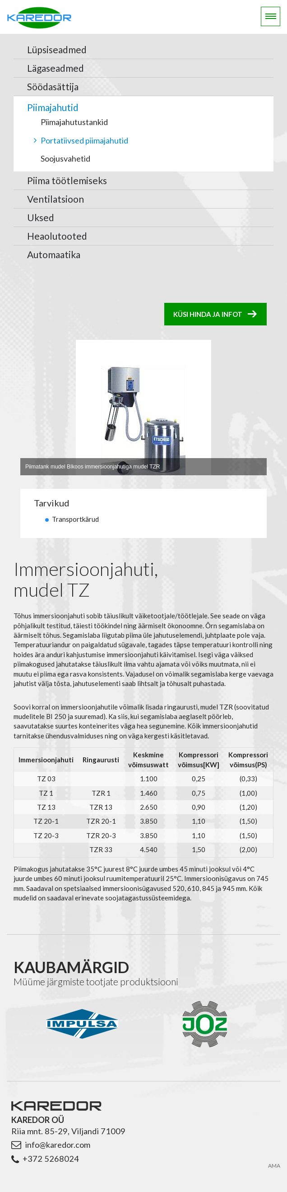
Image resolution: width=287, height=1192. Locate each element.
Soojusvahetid (65, 158)
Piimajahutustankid (74, 122)
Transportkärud (75, 519)
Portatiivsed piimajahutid (84, 140)
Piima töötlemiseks (67, 180)
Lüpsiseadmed (57, 49)
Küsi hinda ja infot (207, 314)
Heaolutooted (57, 235)
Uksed (40, 217)
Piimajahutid (53, 107)
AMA (274, 1166)
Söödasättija (53, 86)
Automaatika (53, 254)
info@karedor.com (57, 1145)
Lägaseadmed (55, 68)
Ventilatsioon (55, 198)
